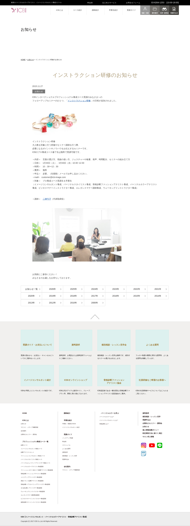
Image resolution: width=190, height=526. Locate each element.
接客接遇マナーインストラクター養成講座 (33, 502)
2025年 (73, 289)
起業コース (24, 445)
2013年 (31, 303)
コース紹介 (77, 10)
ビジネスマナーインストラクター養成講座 (33, 498)
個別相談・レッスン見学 (69, 456)
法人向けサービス (109, 3)
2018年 (73, 296)
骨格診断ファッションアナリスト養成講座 (33, 473)
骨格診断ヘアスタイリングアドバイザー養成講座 (35, 484)
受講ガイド (131, 10)
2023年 (115, 289)
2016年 (115, 296)
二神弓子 (47, 199)
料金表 (90, 3)
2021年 (158, 289)
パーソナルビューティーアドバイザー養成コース (35, 463)
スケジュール (66, 445)
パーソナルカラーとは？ (106, 416)
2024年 (94, 289)
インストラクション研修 (79, 100)
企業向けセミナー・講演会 (29, 434)
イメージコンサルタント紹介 (71, 427)
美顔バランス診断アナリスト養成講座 (32, 481)
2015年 (136, 296)
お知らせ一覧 (31, 289)
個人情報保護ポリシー (150, 430)
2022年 (136, 289)
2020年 (31, 296)
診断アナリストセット (27, 452)
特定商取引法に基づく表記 (152, 433)
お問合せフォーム (133, 3)
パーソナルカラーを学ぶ (110, 413)
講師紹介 (95, 10)
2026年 (52, 289)
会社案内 (23, 431)
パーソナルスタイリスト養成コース (31, 459)
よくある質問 (66, 448)
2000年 (94, 303)
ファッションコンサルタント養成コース (33, 456)
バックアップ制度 (67, 438)
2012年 (52, 303)
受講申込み (65, 459)
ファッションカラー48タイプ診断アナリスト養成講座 (37, 470)
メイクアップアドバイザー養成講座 (31, 477)
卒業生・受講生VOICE (69, 423)
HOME (23, 60)
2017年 (94, 296)
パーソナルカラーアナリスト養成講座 (32, 466)
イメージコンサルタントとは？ (108, 420)
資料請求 (65, 452)
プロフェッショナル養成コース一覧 (35, 441)
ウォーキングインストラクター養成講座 (33, 491)
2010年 (73, 303)
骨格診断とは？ (104, 424)
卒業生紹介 (113, 10)
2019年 (52, 296)
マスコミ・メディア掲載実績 (29, 427)
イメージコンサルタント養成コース (31, 448)
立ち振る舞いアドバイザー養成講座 (31, 488)
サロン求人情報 (148, 437)
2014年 (158, 296)
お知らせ (30, 60)
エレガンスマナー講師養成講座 (30, 495)
